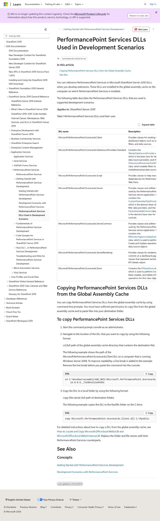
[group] (106, 204)
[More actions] (153, 29)
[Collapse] (46, 29)
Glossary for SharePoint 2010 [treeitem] (22, 294)
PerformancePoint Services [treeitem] (29, 174)
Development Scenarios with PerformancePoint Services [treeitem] (32, 204)
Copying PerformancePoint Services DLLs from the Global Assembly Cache (95, 70)
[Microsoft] (6, 4)
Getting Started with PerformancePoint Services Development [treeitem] (31, 194)
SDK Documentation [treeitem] (18, 50)
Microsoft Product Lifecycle (90, 13)
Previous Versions (28, 507)
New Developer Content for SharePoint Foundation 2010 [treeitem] (27, 57)
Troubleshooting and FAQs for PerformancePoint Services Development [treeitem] (30, 259)
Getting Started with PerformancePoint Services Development (93, 29)
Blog (42, 507)
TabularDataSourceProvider (141, 153)
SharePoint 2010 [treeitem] (14, 41)
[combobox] (27, 35)
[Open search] (145, 4)
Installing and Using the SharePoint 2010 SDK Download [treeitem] (28, 81)
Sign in (153, 4)
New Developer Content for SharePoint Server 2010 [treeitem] (27, 65)
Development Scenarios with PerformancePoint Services (87, 471)
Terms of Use (114, 507)
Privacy (68, 507)
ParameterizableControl (139, 211)
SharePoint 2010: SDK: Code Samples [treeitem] (29, 113)
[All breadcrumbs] (59, 29)
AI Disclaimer (10, 507)
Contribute (56, 507)
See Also (64, 74)
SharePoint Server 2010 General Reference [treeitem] (26, 102)
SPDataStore (147, 268)
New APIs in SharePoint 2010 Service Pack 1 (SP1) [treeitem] (29, 73)
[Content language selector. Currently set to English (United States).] (18, 499)
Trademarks (129, 507)
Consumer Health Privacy (90, 507)
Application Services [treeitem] (23, 156)
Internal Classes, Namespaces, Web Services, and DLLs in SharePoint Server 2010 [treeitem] (30, 122)
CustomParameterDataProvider (143, 201)
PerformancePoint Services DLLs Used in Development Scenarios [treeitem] (32, 215)
